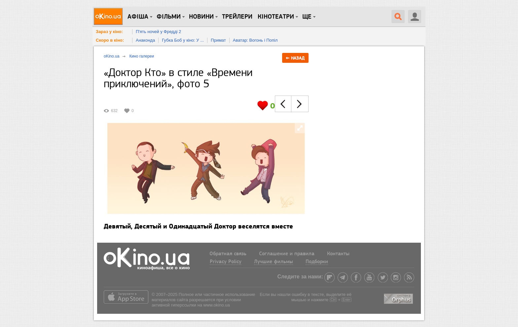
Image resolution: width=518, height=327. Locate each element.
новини (201, 17)
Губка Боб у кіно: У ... (183, 40)
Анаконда (145, 40)
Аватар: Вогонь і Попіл (255, 40)
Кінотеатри (276, 17)
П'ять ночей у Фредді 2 (158, 31)
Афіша (138, 17)
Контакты (338, 254)
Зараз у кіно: (109, 31)
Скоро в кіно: (110, 40)
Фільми (169, 17)
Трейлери (237, 17)
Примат (218, 40)
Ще (307, 17)
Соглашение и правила (286, 254)
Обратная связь (227, 254)
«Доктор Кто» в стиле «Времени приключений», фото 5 (178, 78)
